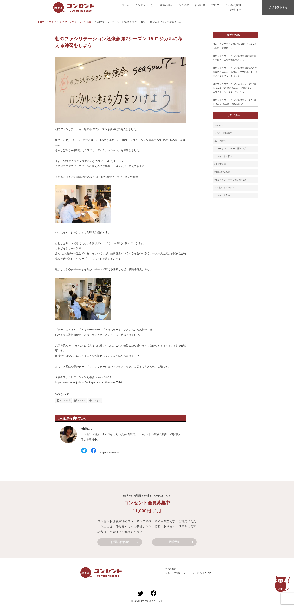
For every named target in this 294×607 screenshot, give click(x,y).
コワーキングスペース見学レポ (230, 148)
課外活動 (183, 5)
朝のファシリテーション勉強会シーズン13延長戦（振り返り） (234, 46)
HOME (42, 22)
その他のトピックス (224, 187)
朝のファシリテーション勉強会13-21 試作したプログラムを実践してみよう (235, 58)
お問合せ (235, 9)
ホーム (125, 5)
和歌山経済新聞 (222, 172)
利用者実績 (220, 164)
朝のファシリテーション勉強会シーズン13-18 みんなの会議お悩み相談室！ (234, 102)
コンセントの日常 (223, 156)
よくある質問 (233, 5)
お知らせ (200, 5)
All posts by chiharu (111, 452)
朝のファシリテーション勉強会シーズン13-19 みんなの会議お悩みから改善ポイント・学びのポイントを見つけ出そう (234, 88)
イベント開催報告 (223, 133)
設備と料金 (166, 5)
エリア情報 (220, 141)
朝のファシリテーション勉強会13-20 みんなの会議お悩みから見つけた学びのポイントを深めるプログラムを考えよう (235, 72)
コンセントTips (222, 195)
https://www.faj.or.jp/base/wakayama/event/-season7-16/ (88, 382)
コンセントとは (144, 5)
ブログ (215, 5)
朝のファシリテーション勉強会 (77, 22)
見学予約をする (278, 7)
